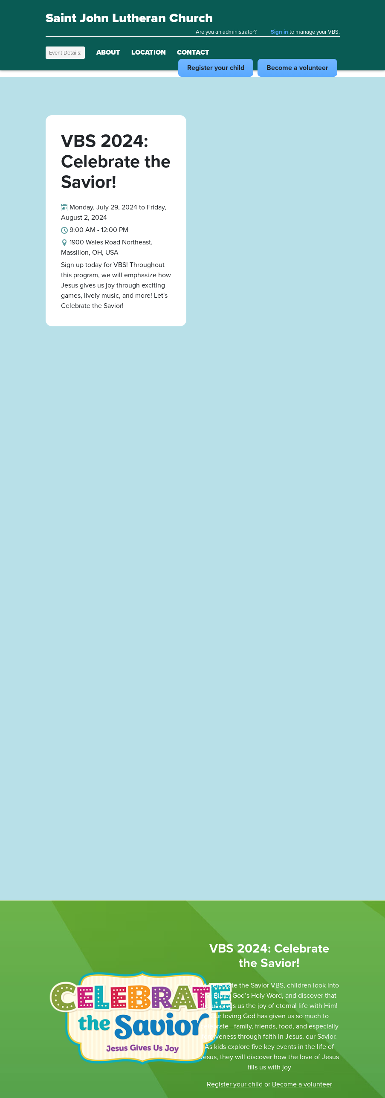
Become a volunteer (302, 1084)
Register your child (235, 1084)
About (108, 52)
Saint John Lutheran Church (129, 18)
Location (148, 52)
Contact (193, 52)
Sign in (279, 32)
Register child (215, 68)
